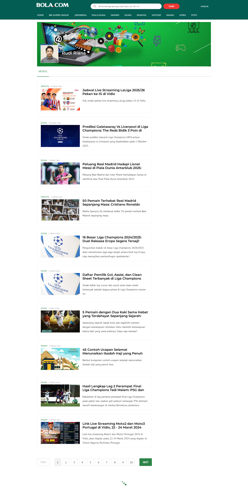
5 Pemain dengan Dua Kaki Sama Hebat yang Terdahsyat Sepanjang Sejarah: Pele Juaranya (115, 316)
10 (131, 462)
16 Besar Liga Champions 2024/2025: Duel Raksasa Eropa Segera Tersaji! (112, 239)
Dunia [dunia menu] (128, 15)
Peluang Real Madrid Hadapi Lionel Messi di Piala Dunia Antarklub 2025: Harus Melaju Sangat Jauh (111, 168)
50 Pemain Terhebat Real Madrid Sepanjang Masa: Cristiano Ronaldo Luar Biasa (111, 204)
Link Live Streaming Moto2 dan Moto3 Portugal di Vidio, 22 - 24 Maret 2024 (113, 425)
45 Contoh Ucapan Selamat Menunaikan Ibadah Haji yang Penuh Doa (112, 353)
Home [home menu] (40, 15)
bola (52, 7)
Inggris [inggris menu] (115, 15)
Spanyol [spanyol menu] (142, 15)
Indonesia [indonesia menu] (80, 15)
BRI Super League (59, 15)
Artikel (43, 71)
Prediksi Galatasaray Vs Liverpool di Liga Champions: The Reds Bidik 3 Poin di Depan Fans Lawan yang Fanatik (115, 130)
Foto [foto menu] (194, 15)
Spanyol (45, 86)
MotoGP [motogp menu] (156, 15)
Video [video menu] (182, 15)
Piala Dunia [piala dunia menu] (98, 15)
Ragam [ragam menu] (170, 15)
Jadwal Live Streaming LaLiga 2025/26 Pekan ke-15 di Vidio (113, 92)
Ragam (44, 345)
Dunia (44, 122)
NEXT (145, 462)
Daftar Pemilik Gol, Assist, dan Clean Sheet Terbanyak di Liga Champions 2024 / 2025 (112, 278)
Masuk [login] (204, 6)
